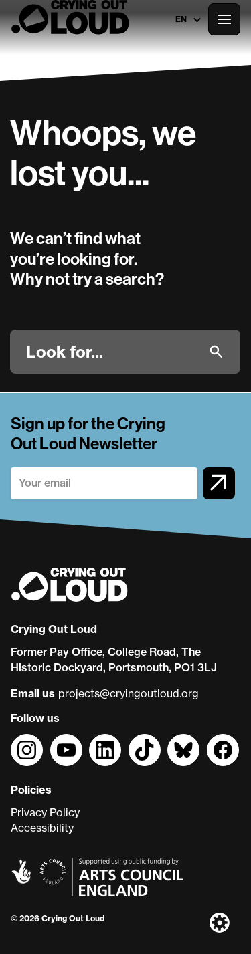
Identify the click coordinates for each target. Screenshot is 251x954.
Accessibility (42, 827)
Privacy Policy (45, 812)
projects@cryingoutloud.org (128, 693)
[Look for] (112, 352)
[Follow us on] (27, 750)
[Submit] (216, 352)
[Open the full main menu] (224, 19)
